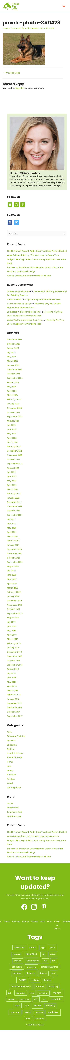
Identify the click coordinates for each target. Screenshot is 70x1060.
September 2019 (15, 613)
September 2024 (15, 378)
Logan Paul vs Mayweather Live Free (24, 320)
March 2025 (12, 361)
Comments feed (14, 812)
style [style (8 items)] (17, 1005)
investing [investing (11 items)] (53, 986)
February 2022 (14, 493)
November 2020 (14, 553)
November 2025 (14, 339)
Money (10, 770)
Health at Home (14, 757)
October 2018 (13, 660)
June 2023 (11, 429)
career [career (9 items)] (53, 954)
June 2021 (11, 523)
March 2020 (12, 587)
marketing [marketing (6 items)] (43, 993)
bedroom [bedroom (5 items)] (17, 954)
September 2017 (15, 716)
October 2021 (13, 510)
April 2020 (12, 583)
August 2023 (13, 420)
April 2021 (12, 532)
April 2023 (12, 438)
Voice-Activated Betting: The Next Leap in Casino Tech (33, 255)
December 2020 (14, 549)
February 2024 (14, 399)
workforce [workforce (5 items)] (39, 1018)
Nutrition (11, 774)
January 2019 (13, 647)
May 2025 (11, 356)
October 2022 (13, 459)
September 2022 (15, 463)
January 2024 (13, 403)
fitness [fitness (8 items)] (43, 973)
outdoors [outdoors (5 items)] (12, 999)
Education (12, 744)
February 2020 (14, 592)
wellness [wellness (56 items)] (53, 1012)
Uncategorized (14, 787)
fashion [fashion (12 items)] (17, 973)
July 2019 (11, 622)
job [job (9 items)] (9, 993)
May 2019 (11, 630)
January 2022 (13, 497)
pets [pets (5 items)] (44, 999)
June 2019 (11, 626)
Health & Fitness (15, 753)
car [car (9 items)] (43, 954)
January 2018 (13, 699)
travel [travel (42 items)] (37, 1005)
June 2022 (11, 476)
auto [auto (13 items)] (52, 947)
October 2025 (13, 343)
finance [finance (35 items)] (30, 973)
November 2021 (14, 506)
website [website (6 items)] (39, 1012)
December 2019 (14, 600)
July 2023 (11, 425)
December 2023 (14, 408)
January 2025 (13, 365)
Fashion (10, 749)
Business (11, 740)
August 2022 (13, 468)
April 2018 (12, 686)
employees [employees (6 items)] (31, 967)
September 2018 (15, 664)
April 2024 (12, 391)
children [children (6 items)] (17, 960)
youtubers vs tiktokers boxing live (23, 311)
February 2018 (14, 694)
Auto (9, 732)
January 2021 (13, 545)
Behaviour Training (16, 736)
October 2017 (13, 711)
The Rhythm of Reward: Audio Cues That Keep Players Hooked (37, 251)
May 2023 (11, 433)
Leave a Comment (11, 28)
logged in (19, 88)
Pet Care (11, 779)
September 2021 (15, 515)
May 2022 (11, 480)
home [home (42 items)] (47, 980)
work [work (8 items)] (28, 1018)
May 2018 (11, 682)
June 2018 (11, 677)
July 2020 (11, 570)
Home (10, 762)
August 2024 (13, 382)
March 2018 (12, 690)
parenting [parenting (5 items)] (25, 999)
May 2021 (11, 528)
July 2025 (11, 352)
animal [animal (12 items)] (32, 947)
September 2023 (15, 416)
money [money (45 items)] (57, 992)
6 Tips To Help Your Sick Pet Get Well (42, 299)
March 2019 (12, 639)
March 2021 (12, 536)
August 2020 (13, 566)
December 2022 (14, 450)
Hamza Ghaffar (14, 299)
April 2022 (12, 485)
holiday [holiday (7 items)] (35, 980)
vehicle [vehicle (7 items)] (28, 1012)
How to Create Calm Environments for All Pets (29, 275)
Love (9, 766)
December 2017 (14, 703)
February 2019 (14, 643)
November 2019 (14, 605)
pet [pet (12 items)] (36, 999)
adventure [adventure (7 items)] (19, 947)
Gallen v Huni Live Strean (19, 303)
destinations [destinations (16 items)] (32, 960)
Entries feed (13, 807)
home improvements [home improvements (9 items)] (21, 986)
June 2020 (11, 575)
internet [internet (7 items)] (40, 986)
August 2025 (13, 348)
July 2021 (11, 519)
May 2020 (11, 579)
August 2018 (13, 669)
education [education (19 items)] (17, 966)
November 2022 (14, 455)
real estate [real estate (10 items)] (56, 999)
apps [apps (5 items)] (43, 947)
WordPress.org (14, 816)
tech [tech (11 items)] (27, 1005)
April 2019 (12, 634)
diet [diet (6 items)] (45, 960)
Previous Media (11, 72)
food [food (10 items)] (53, 973)
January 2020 (13, 596)
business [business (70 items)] (31, 954)
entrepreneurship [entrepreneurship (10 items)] (49, 966)
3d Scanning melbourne (18, 291)
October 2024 (13, 373)
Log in (10, 803)
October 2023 (13, 412)
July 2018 (11, 673)
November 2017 (14, 707)
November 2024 (14, 369)
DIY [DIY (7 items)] (53, 960)
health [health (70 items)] (22, 980)
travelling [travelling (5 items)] (50, 1005)
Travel (10, 783)
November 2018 (14, 656)
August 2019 (13, 617)
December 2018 (14, 652)
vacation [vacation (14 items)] (15, 1012)
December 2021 (14, 502)
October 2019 (13, 609)
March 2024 (12, 395)
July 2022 (11, 472)
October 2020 (13, 557)
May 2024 (11, 386)
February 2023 (14, 446)
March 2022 (12, 489)
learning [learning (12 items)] (20, 992)
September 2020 (15, 562)
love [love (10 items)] (32, 993)
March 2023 (12, 442)
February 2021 (14, 540)
